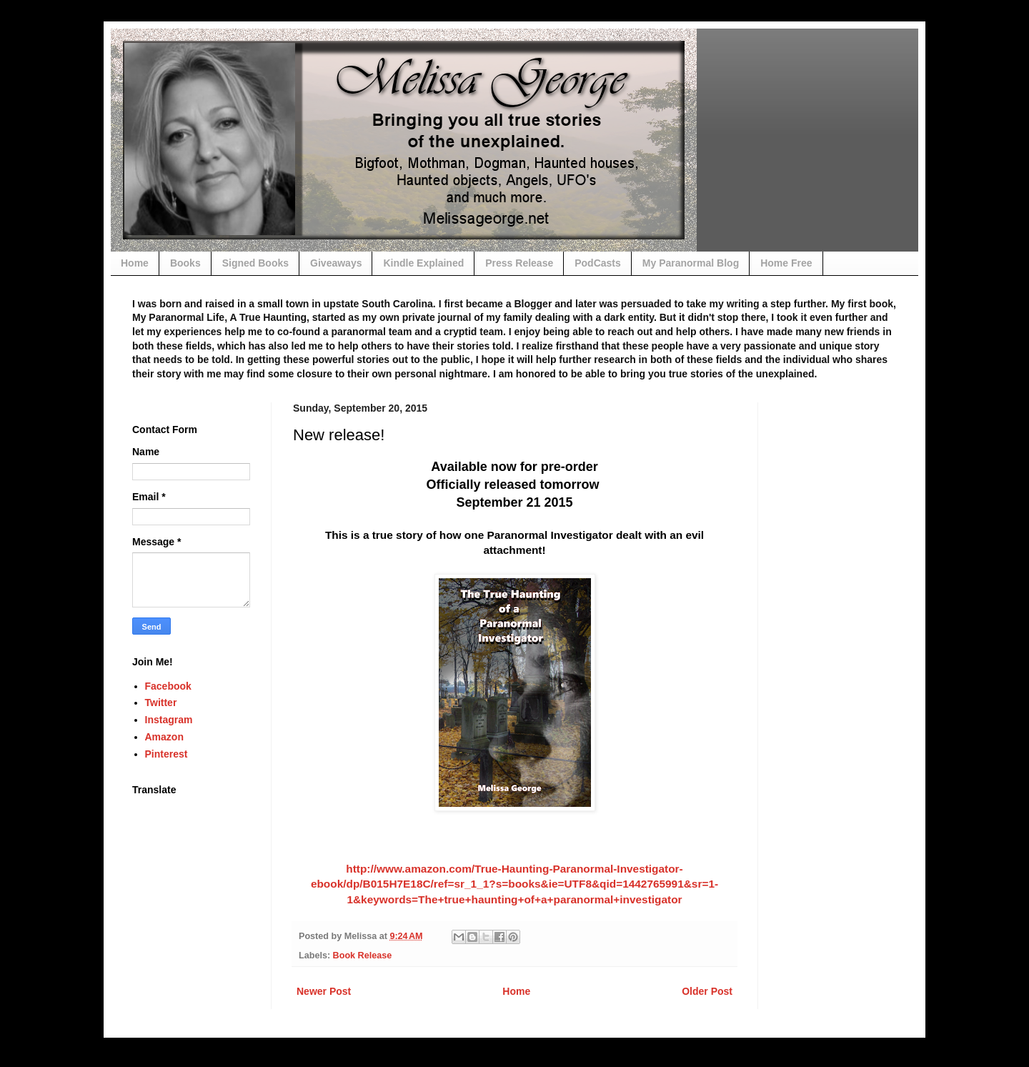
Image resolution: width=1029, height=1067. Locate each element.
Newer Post (324, 991)
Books (185, 263)
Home (135, 263)
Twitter (161, 702)
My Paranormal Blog (690, 263)
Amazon (164, 737)
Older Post (707, 991)
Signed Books (255, 263)
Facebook (168, 686)
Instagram (169, 719)
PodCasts (598, 263)
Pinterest (166, 754)
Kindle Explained (423, 263)
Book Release (362, 956)
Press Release (519, 263)
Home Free (786, 263)
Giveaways (336, 263)
